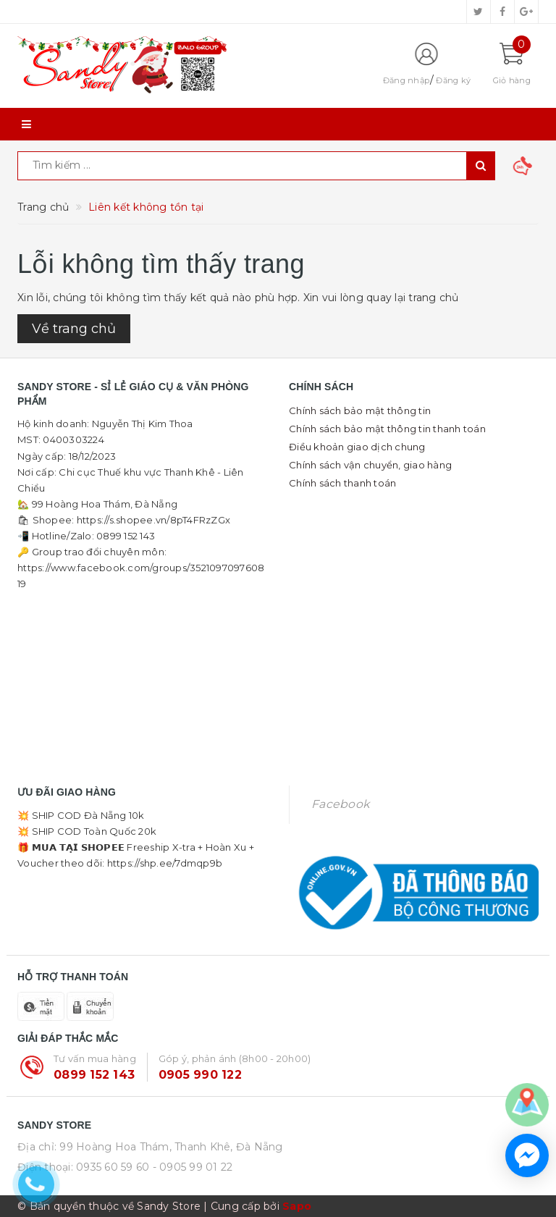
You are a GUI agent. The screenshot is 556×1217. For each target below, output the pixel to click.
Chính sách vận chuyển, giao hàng (370, 465)
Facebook (340, 804)
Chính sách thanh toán (342, 483)
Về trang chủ (74, 329)
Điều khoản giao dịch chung (357, 446)
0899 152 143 (94, 1075)
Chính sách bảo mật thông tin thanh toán (387, 428)
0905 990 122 (200, 1075)
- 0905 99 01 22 (193, 1167)
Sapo (296, 1206)
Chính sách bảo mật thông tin (360, 410)
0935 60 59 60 (112, 1167)
